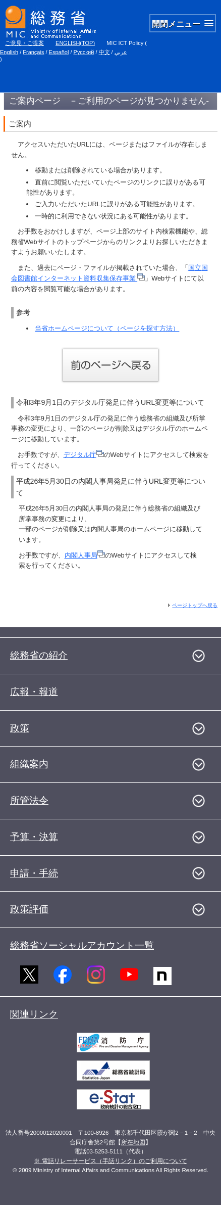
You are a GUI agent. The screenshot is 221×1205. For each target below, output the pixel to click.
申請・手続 (34, 873)
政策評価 (29, 909)
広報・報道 (34, 691)
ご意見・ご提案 (24, 43)
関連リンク (34, 1014)
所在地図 (133, 1142)
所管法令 (29, 800)
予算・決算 (34, 836)
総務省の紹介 (39, 655)
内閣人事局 (85, 555)
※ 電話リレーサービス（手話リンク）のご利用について (110, 1161)
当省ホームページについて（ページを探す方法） (107, 328)
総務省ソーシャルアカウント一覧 (82, 945)
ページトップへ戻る (194, 605)
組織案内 (29, 764)
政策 (19, 728)
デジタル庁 (84, 454)
